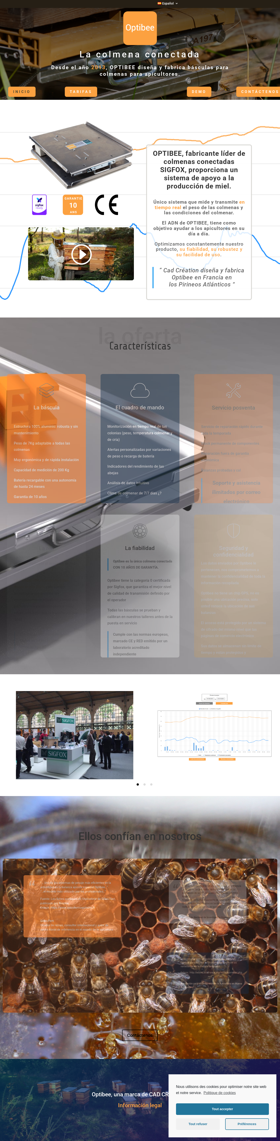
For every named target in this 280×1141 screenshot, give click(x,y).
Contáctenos (248, 92)
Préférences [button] (247, 1124)
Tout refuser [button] (197, 1124)
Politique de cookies (219, 1093)
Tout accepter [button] (222, 1109)
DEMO (187, 92)
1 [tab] (138, 784)
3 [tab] (151, 784)
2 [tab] (144, 784)
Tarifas (69, 92)
